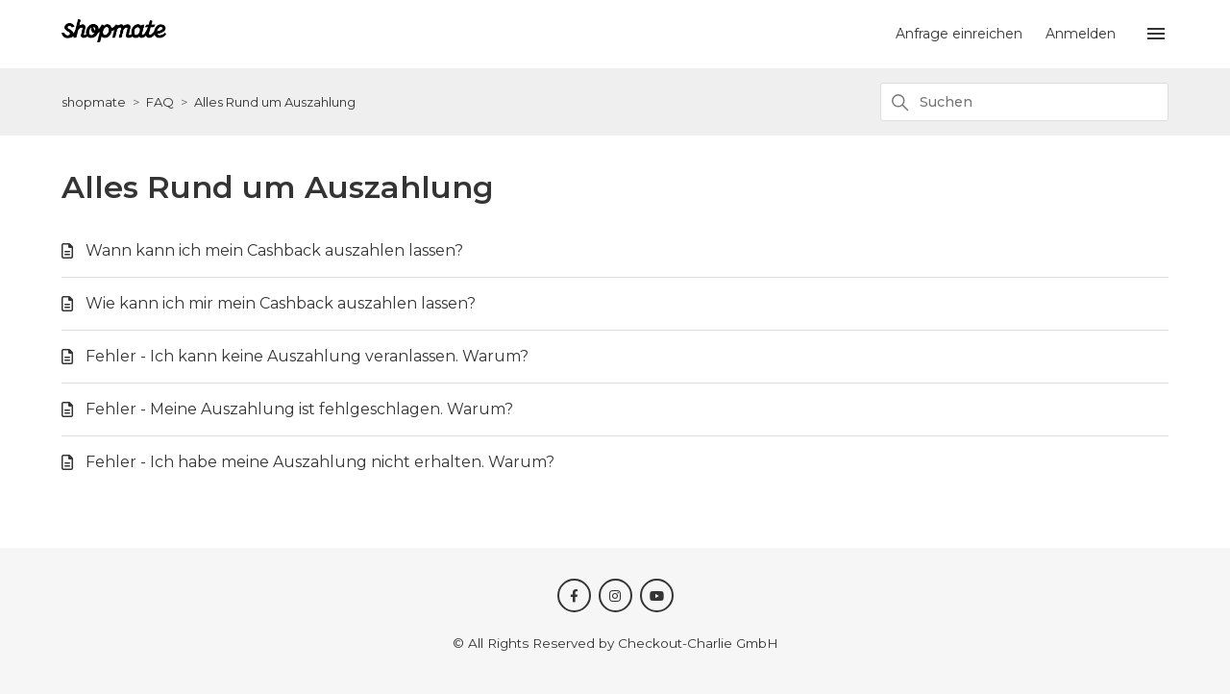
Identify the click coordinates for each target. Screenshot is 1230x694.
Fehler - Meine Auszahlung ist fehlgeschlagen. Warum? (299, 409)
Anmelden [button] (1081, 33)
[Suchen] (1024, 102)
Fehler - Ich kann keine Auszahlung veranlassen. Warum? (307, 356)
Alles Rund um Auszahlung (275, 102)
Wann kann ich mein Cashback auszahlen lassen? (274, 250)
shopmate (94, 102)
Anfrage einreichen (959, 33)
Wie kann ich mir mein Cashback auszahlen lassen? (281, 303)
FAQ (160, 102)
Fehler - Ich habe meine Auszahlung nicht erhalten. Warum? (320, 462)
